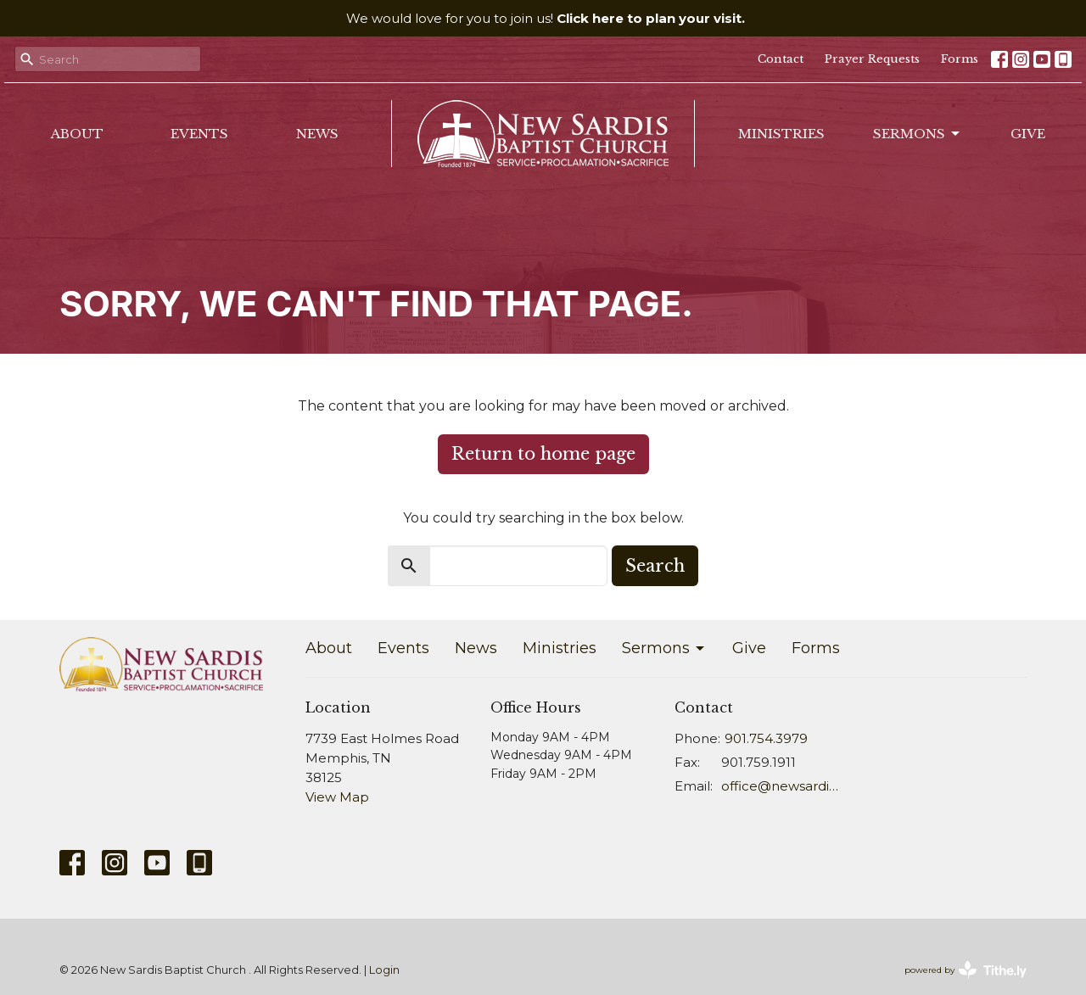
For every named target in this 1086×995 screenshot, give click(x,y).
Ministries (781, 134)
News (317, 134)
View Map (337, 797)
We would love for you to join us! (545, 18)
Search (655, 566)
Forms (959, 59)
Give (1027, 134)
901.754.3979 (766, 738)
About (77, 134)
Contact (780, 59)
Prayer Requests (872, 59)
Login (384, 970)
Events (199, 134)
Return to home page (543, 454)
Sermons (917, 134)
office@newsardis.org (781, 786)
